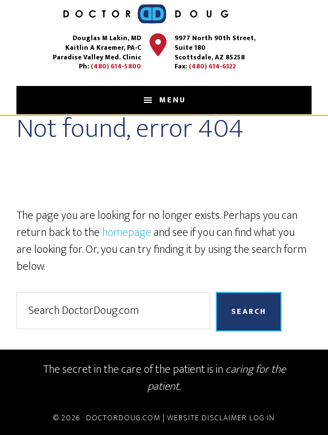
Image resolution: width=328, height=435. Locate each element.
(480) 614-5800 (116, 66)
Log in (262, 417)
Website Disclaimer (207, 417)
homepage (126, 232)
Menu (172, 99)
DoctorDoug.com (123, 417)
